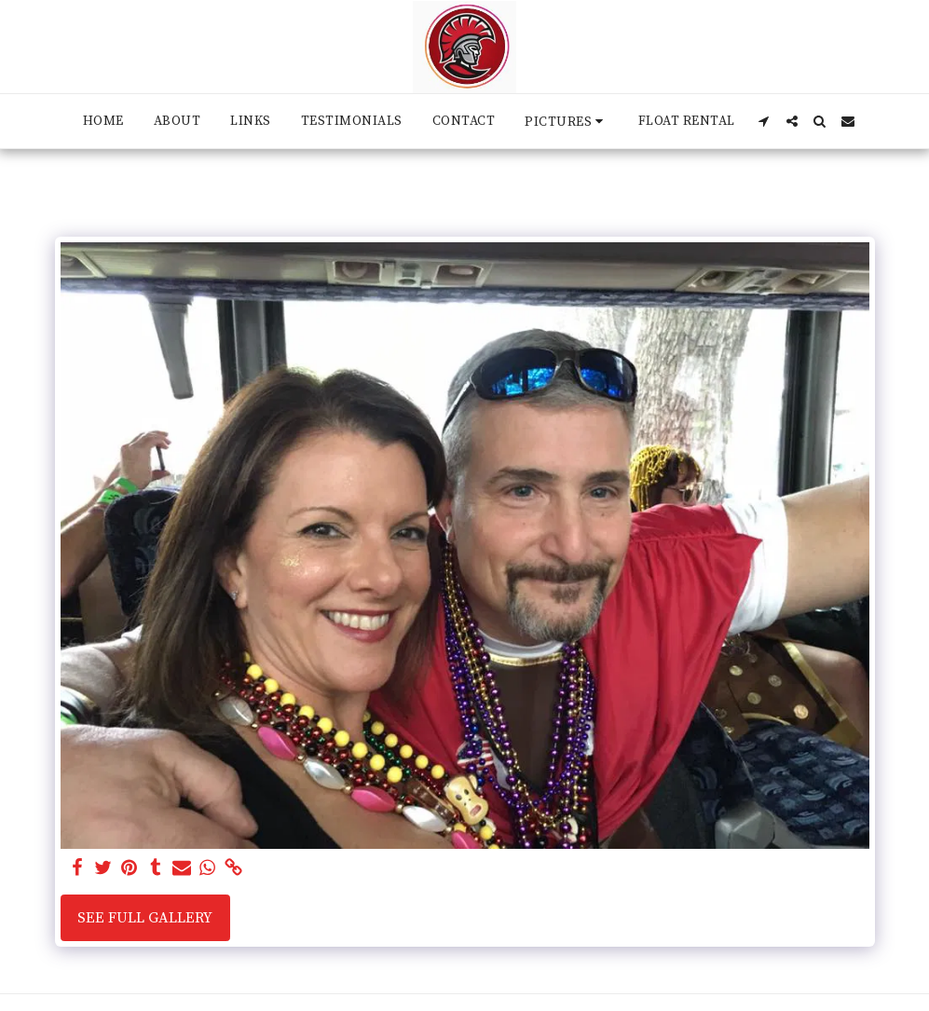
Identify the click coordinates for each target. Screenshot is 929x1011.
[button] (566, 121)
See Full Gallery (144, 918)
